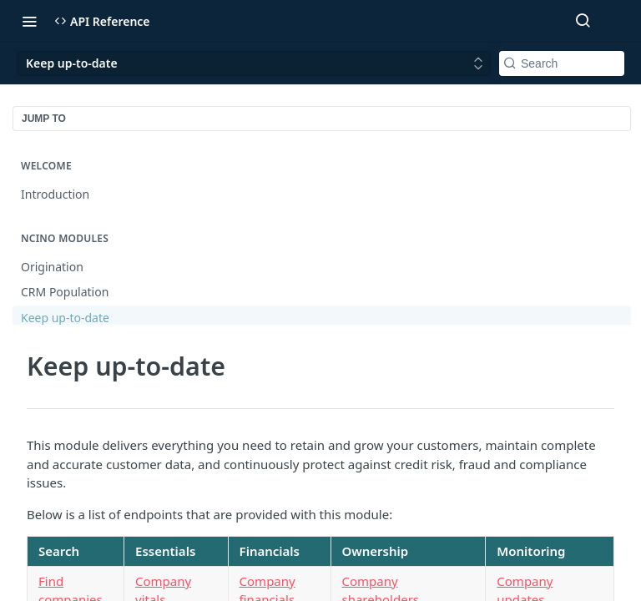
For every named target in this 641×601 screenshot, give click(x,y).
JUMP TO (44, 118)
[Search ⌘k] (582, 20)
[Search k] (561, 63)
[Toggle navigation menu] (29, 20)
